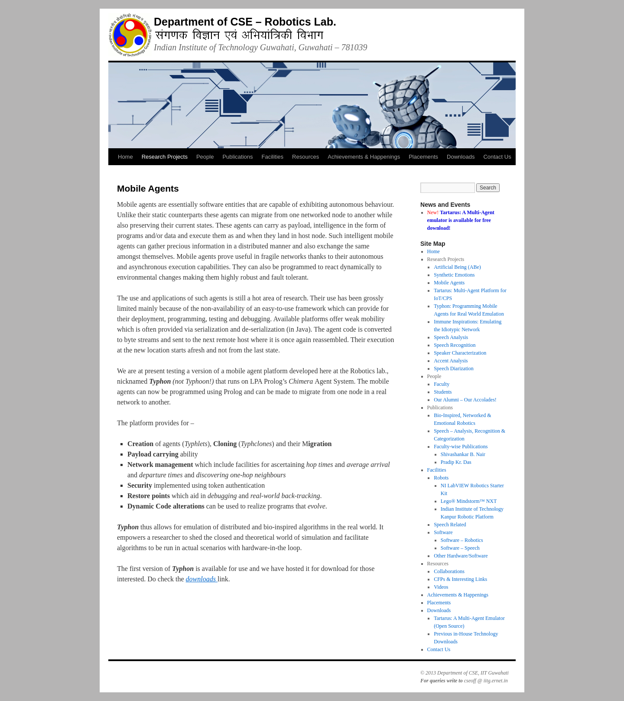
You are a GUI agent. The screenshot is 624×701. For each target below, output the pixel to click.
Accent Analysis (451, 361)
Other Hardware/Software (461, 556)
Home (125, 156)
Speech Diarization (454, 368)
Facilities (273, 156)
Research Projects (165, 156)
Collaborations (449, 571)
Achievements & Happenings (364, 156)
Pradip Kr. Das (456, 462)
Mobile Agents (449, 283)
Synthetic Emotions (454, 275)
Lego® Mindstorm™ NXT (469, 501)
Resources (305, 156)
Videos (441, 587)
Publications (237, 156)
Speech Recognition (454, 345)
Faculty (441, 384)
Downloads (460, 156)
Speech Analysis (451, 337)
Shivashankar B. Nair (463, 454)
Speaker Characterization (460, 353)
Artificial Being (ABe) (457, 267)
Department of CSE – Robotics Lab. (245, 22)
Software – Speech (460, 548)
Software (443, 532)
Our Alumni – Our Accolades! (465, 400)
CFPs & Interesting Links (460, 579)
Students (443, 392)
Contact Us (497, 156)
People (205, 156)
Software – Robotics (462, 540)
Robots (441, 478)
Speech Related (450, 525)
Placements (423, 156)
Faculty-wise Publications (461, 446)
